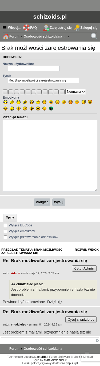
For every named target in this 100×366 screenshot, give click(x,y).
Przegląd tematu (15, 117)
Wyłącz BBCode (18, 225)
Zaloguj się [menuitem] (89, 28)
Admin (15, 273)
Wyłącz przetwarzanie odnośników (31, 237)
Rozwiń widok (87, 249)
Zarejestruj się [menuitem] (61, 28)
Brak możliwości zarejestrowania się (48, 47)
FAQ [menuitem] (33, 28)
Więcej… (14, 28)
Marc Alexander (54, 359)
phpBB (41, 356)
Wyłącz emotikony (19, 231)
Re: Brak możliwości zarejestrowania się (45, 260)
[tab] (10, 218)
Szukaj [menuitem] (94, 37)
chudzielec (24, 284)
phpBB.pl (72, 363)
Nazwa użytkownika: (18, 64)
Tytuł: (7, 76)
